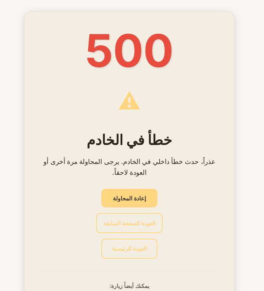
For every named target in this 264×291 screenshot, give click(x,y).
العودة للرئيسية (129, 248)
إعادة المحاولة (129, 198)
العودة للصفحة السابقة (129, 223)
